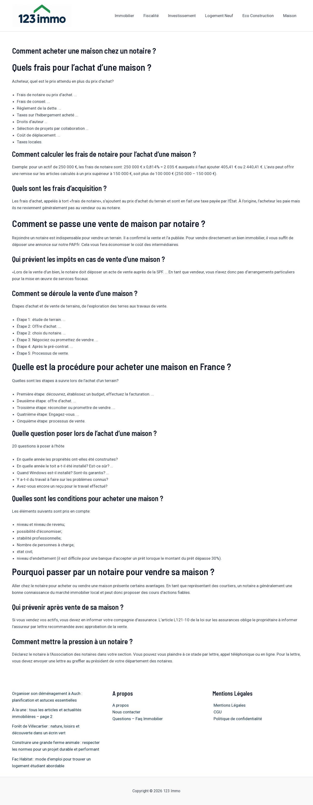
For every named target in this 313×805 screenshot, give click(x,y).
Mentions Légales (229, 705)
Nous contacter (126, 712)
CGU (217, 712)
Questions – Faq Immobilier (137, 718)
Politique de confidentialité (237, 718)
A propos (120, 705)
